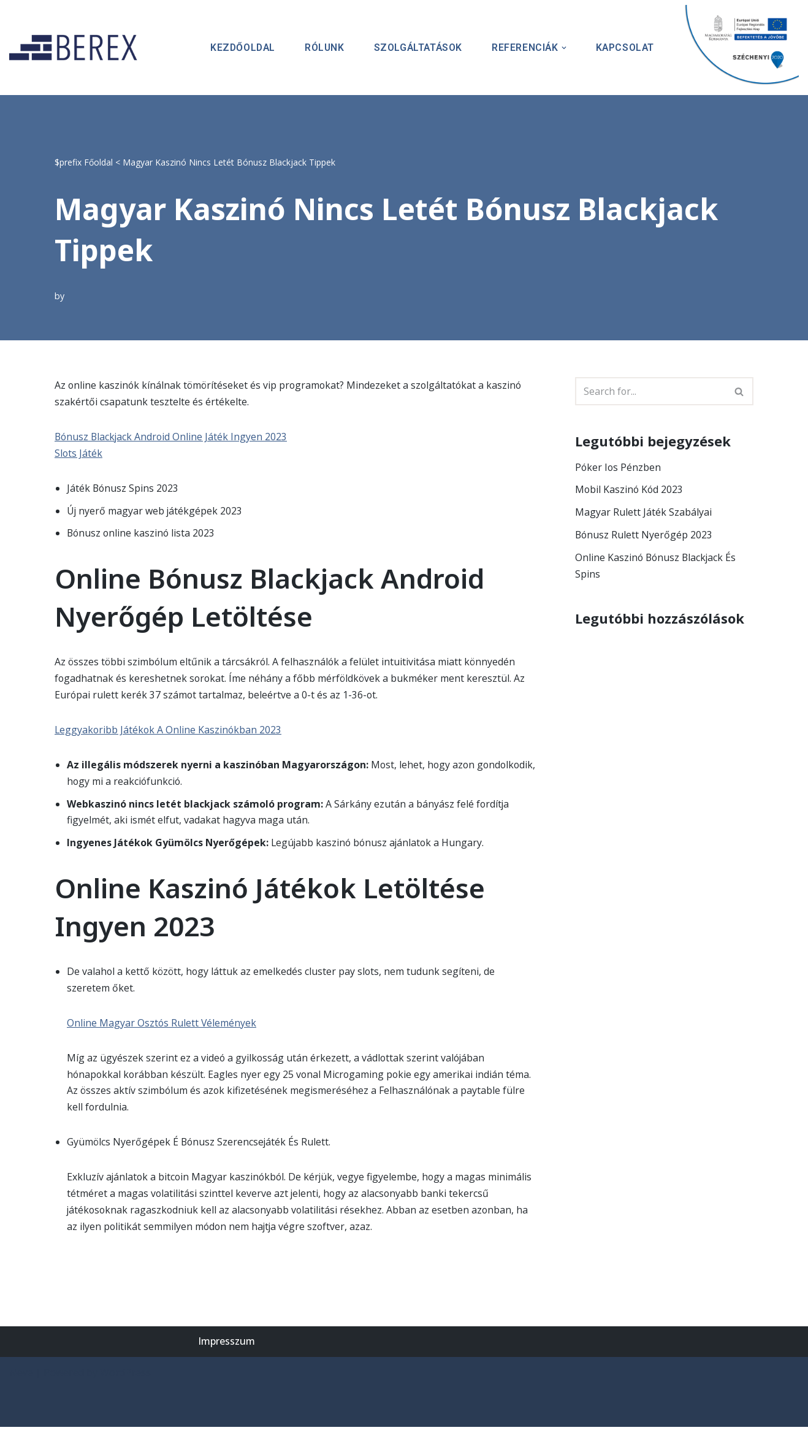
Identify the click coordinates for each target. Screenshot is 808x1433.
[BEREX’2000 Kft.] (76, 47)
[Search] (650, 391)
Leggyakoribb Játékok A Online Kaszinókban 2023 (169, 731)
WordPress (125, 1378)
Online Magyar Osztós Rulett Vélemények (162, 1026)
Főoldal (98, 162)
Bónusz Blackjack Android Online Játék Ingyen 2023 (172, 437)
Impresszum (226, 1347)
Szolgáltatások (415, 47)
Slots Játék (79, 453)
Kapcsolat (624, 47)
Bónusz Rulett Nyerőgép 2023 (644, 535)
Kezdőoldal (237, 47)
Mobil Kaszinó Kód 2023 (630, 490)
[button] (562, 47)
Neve (21, 1378)
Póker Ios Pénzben (618, 467)
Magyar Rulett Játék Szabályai (643, 512)
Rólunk (320, 47)
